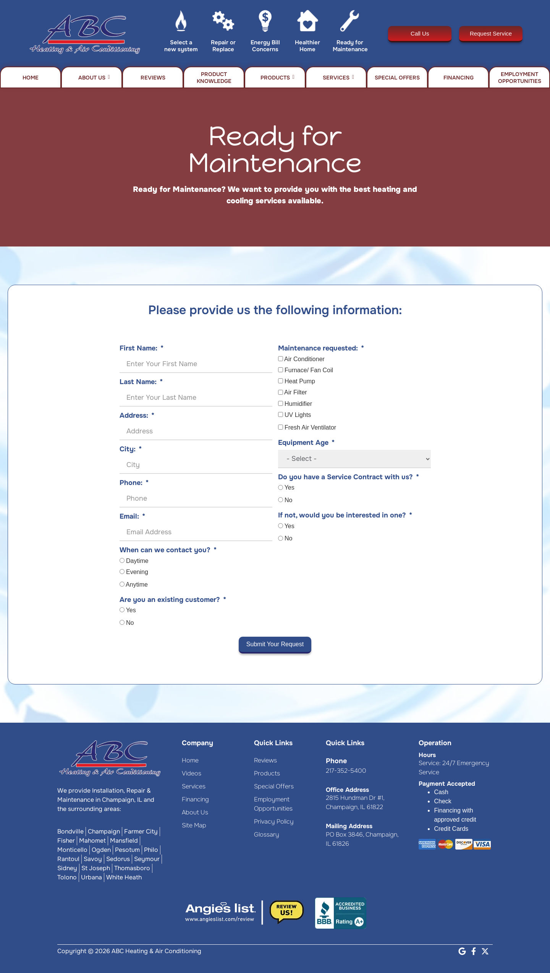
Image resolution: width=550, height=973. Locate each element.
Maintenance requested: (318, 348)
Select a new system (181, 46)
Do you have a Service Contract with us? (345, 477)
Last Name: (138, 382)
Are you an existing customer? (170, 599)
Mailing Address (349, 826)
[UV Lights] (280, 414)
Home (31, 77)
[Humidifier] (280, 403)
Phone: (131, 482)
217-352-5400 (346, 771)
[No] (122, 622)
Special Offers (397, 77)
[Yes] (122, 609)
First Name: (138, 348)
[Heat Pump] (280, 380)
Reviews (153, 77)
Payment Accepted (447, 784)
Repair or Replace (223, 46)
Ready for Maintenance (350, 46)
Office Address (347, 790)
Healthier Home (307, 46)
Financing (458, 77)
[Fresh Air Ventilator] (280, 427)
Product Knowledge (214, 77)
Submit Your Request (275, 644)
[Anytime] (122, 584)
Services (338, 77)
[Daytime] (122, 560)
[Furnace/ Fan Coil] (280, 369)
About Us (94, 77)
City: (128, 449)
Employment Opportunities (519, 77)
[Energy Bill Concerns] (265, 23)
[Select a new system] (181, 23)
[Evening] (122, 571)
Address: (134, 415)
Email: (129, 516)
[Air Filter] (280, 392)
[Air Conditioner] (280, 358)
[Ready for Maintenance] (349, 23)
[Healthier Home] (307, 23)
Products (277, 77)
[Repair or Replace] (223, 23)
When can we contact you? (165, 550)
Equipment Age (303, 442)
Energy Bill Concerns (265, 46)
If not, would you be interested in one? (342, 515)
